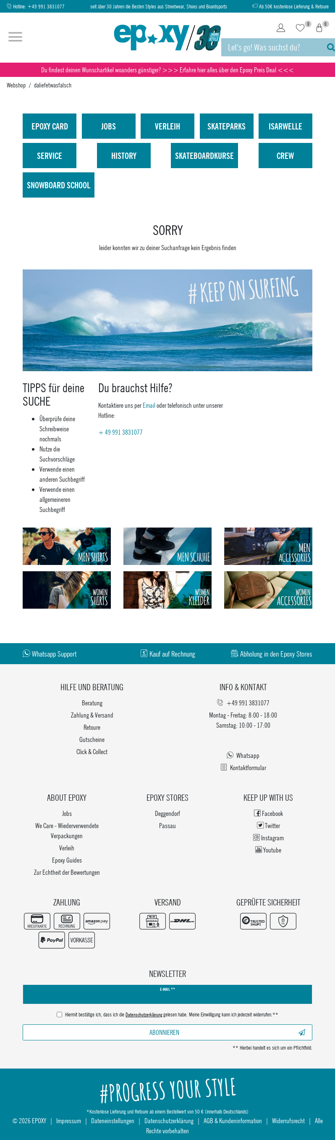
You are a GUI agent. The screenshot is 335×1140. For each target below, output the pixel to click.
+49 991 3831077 (46, 6)
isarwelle (285, 126)
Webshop (16, 85)
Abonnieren (227, 1032)
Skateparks (226, 126)
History (123, 155)
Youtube (268, 849)
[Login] (281, 28)
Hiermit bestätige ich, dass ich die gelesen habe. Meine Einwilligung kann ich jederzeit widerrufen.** (171, 1015)
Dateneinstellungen (112, 1120)
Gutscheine (92, 739)
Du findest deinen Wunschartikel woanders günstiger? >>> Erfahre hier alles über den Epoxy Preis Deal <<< (167, 69)
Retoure (92, 727)
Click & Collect (91, 751)
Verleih (167, 126)
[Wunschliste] (300, 28)
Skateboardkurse (204, 155)
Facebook (268, 813)
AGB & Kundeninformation (233, 1120)
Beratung (92, 702)
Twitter (268, 825)
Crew (285, 155)
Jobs (108, 126)
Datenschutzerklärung (169, 1120)
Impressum (68, 1120)
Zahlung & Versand (92, 714)
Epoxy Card (49, 126)
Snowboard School (58, 184)
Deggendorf (167, 813)
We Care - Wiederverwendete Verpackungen (67, 830)
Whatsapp (243, 755)
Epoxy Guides (67, 859)
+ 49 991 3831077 (120, 432)
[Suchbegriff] (270, 47)
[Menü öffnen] (15, 37)
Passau (167, 825)
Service (49, 155)
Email (149, 405)
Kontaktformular (243, 767)
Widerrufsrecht (288, 1120)
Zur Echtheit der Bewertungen (67, 872)
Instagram (268, 837)
